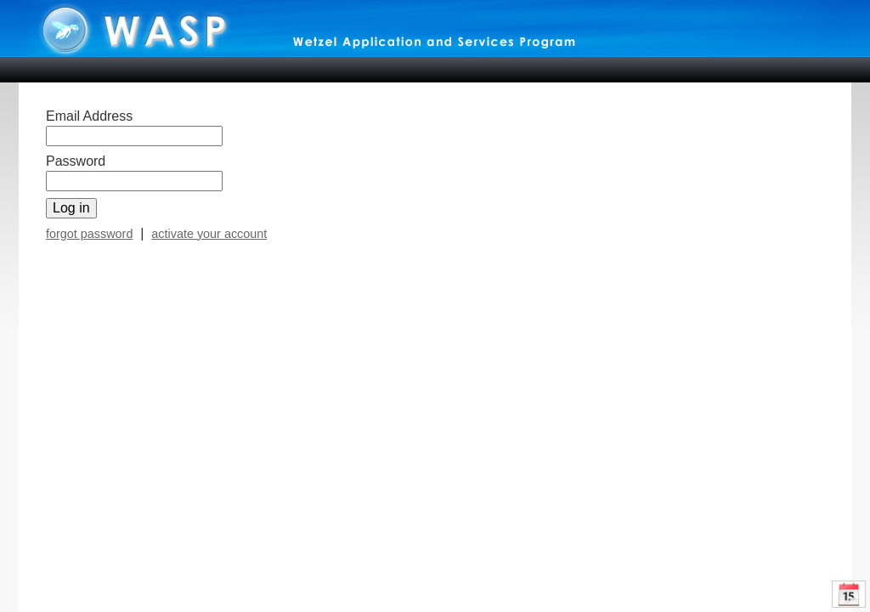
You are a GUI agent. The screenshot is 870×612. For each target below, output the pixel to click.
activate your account (209, 234)
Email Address (89, 116)
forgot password (89, 234)
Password (75, 161)
